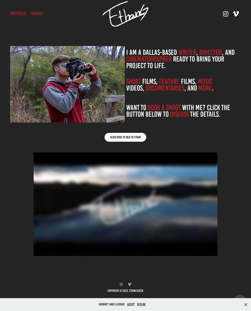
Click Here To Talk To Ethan (125, 137)
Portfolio (18, 13)
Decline (141, 304)
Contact (37, 13)
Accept (131, 304)
